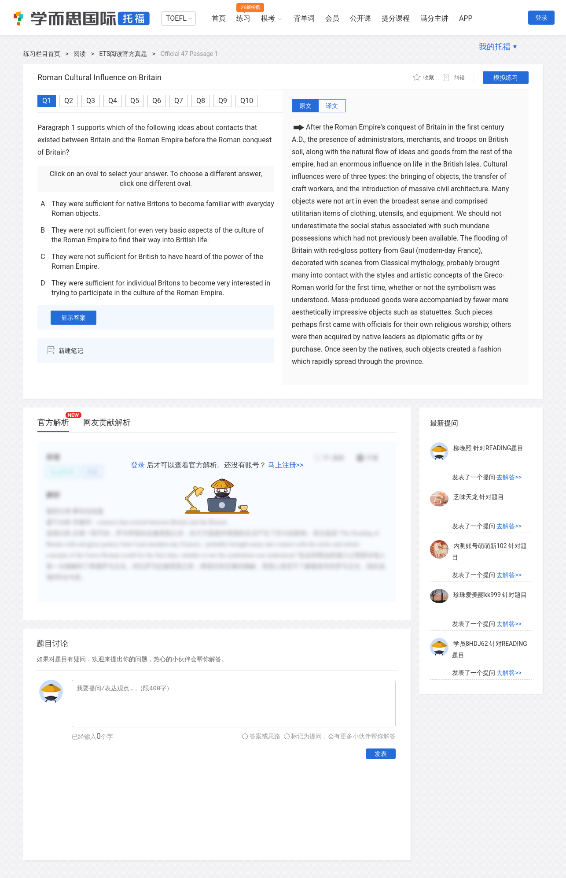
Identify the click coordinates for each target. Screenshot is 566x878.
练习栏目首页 (41, 53)
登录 (541, 17)
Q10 (246, 100)
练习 (243, 18)
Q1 (46, 100)
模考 (268, 18)
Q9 (222, 100)
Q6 (156, 100)
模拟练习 (505, 77)
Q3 (90, 100)
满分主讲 (434, 18)
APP (466, 18)
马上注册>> (286, 465)
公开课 (360, 18)
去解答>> (509, 477)
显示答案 (73, 317)
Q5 (134, 100)
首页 (219, 18)
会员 (332, 18)
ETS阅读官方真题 (123, 53)
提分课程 (396, 18)
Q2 (68, 100)
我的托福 (495, 46)
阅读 (80, 53)
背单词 (304, 18)
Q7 (178, 100)
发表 (381, 753)
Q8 (200, 100)
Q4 (112, 100)
